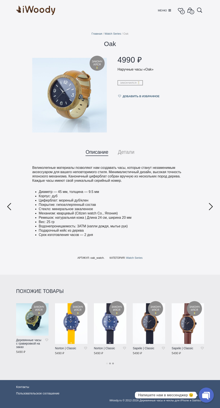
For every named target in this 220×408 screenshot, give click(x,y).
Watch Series (112, 33)
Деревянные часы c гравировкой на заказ (28, 343)
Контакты (22, 387)
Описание (97, 152)
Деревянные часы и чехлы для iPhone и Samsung (171, 400)
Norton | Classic (65, 348)
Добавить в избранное (141, 96)
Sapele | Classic (143, 348)
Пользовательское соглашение (38, 393)
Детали (126, 152)
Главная (97, 33)
